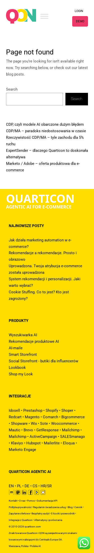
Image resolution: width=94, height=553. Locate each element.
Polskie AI (35, 546)
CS (35, 486)
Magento (32, 417)
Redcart (15, 417)
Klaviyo (17, 443)
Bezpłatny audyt (40, 513)
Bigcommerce (73, 417)
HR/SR (46, 486)
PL (19, 486)
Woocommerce (64, 423)
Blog (70, 507)
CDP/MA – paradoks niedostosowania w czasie (46, 131)
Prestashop (32, 410)
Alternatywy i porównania (48, 520)
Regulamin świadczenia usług (49, 507)
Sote (44, 423)
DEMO (80, 21)
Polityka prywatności (20, 507)
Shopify (52, 410)
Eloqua (69, 443)
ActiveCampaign (43, 436)
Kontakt (13, 500)
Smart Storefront (23, 354)
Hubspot (33, 443)
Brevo (28, 430)
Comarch (50, 417)
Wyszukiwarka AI (23, 335)
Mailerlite (52, 443)
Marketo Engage (22, 449)
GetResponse (47, 430)
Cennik (78, 507)
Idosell (14, 410)
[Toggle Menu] (44, 16)
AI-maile (16, 348)
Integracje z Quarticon (21, 520)
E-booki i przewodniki (63, 513)
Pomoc (31, 500)
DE (27, 486)
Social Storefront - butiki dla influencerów (43, 361)
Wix (34, 423)
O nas (22, 500)
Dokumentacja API (47, 500)
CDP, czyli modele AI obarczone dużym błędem (45, 124)
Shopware (19, 423)
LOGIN (79, 11)
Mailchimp (70, 430)
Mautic (14, 430)
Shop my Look (21, 374)
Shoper (67, 410)
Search (12, 89)
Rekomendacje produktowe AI (34, 341)
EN (11, 486)
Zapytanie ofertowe (19, 513)
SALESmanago (72, 436)
